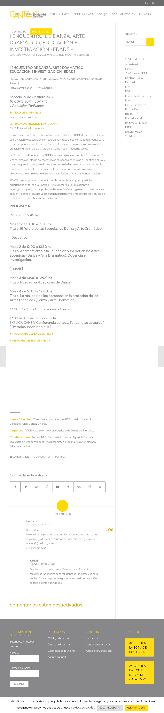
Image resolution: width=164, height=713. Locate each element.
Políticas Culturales (43, 55)
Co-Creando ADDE (136, 73)
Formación (24, 55)
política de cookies (84, 707)
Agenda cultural (57, 657)
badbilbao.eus (34, 128)
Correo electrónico (21, 667)
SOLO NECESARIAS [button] (110, 707)
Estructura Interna (135, 105)
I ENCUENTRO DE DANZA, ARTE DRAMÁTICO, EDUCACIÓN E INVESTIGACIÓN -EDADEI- (47, 42)
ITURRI (128, 114)
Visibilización (81, 55)
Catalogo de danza (58, 638)
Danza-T (130, 82)
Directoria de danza (59, 644)
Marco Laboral (133, 118)
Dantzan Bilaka (134, 78)
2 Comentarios (42, 456)
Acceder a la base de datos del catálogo (137, 672)
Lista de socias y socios (98, 644)
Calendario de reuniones (61, 650)
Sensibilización (64, 55)
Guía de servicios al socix (99, 650)
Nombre (14, 652)
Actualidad (131, 64)
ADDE (63, 456)
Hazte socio (92, 638)
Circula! (129, 69)
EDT (127, 91)
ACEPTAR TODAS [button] (136, 707)
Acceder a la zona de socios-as (138, 647)
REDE (128, 127)
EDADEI (13, 55)
